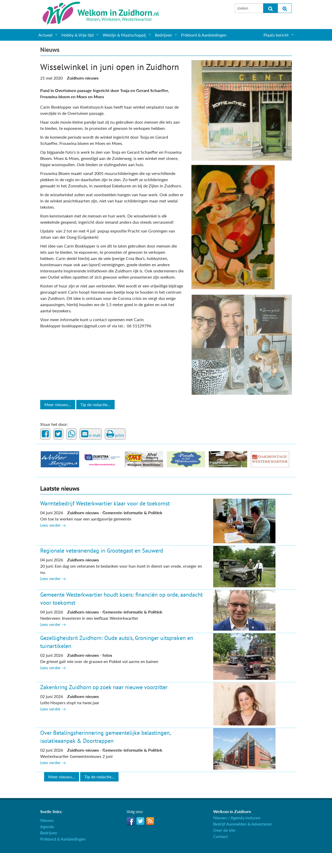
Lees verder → (53, 525)
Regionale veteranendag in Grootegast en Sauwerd (101, 550)
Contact (220, 836)
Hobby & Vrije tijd (77, 34)
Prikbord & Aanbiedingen (203, 34)
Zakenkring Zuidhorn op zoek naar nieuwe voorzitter (104, 687)
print (115, 434)
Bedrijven (163, 34)
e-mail (90, 434)
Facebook (130, 821)
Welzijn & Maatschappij (124, 34)
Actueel (45, 34)
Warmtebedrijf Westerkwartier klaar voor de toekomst (105, 503)
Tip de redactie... (95, 404)
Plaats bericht (276, 34)
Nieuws (49, 50)
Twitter (140, 821)
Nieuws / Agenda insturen (236, 817)
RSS (150, 821)
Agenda (47, 826)
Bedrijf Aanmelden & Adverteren (242, 823)
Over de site (224, 830)
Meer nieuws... (57, 404)
